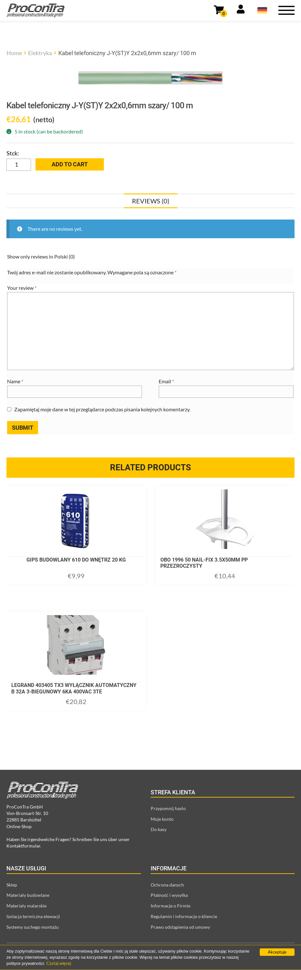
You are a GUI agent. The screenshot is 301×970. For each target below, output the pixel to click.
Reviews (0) (150, 201)
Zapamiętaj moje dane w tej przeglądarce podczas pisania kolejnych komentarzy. (102, 409)
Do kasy (158, 829)
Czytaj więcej (58, 963)
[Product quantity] (18, 165)
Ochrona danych (167, 884)
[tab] (150, 200)
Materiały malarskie (26, 905)
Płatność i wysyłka (169, 895)
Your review (21, 288)
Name (15, 381)
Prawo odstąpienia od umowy (180, 927)
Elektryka (40, 52)
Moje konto (162, 819)
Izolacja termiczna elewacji (33, 916)
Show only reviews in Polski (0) (41, 256)
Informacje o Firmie (170, 905)
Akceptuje (277, 952)
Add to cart (70, 164)
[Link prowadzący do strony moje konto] (241, 10)
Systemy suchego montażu (32, 927)
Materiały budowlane (27, 895)
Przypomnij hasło (168, 808)
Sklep (11, 884)
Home (14, 52)
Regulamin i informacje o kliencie (184, 916)
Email (166, 381)
